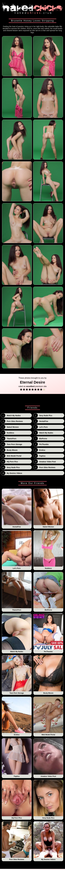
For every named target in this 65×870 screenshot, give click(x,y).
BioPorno (48, 591)
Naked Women (48, 508)
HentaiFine (17, 508)
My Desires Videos (48, 840)
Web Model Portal (48, 716)
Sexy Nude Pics (48, 799)
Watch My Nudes (17, 632)
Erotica (17, 716)
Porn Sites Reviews (17, 840)
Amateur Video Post (48, 757)
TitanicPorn (17, 591)
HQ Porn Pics (17, 799)
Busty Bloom (48, 674)
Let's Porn (17, 549)
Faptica (17, 757)
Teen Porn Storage (17, 674)
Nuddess (48, 549)
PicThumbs (48, 632)
